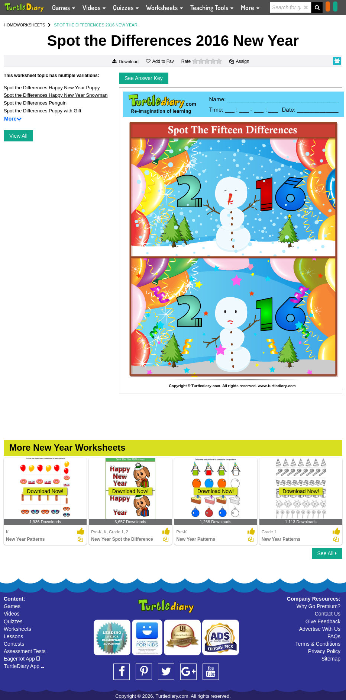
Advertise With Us (319, 629)
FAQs (333, 636)
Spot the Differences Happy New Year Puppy (52, 87)
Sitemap (330, 659)
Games (12, 606)
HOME (10, 25)
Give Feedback (322, 621)
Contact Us (327, 614)
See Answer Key (144, 78)
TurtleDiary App (24, 666)
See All (327, 553)
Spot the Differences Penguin (35, 103)
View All (18, 136)
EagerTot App (22, 659)
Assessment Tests (25, 651)
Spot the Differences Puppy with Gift (42, 111)
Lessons (13, 636)
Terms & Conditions (317, 644)
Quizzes (13, 621)
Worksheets (17, 629)
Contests (14, 644)
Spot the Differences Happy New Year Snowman (55, 95)
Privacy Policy (324, 651)
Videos (12, 614)
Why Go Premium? (318, 606)
